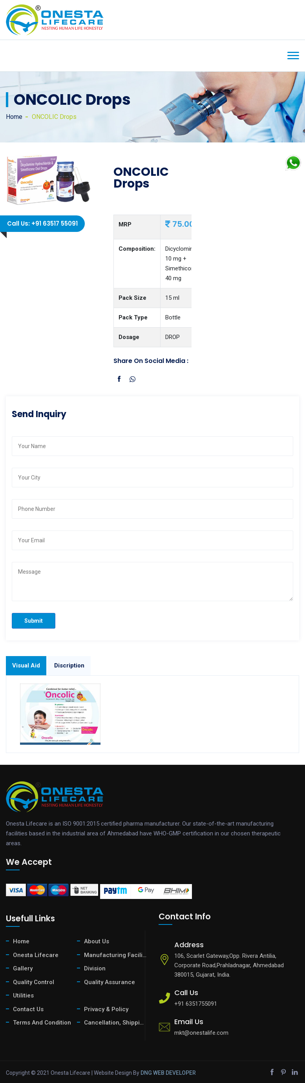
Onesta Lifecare (35, 955)
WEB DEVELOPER (174, 1073)
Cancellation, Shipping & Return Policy (115, 1022)
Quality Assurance (109, 982)
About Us (96, 941)
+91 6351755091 (195, 1003)
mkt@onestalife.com (201, 1032)
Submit (33, 621)
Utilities (23, 995)
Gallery (23, 968)
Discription (69, 665)
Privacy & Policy (106, 1009)
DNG (146, 1073)
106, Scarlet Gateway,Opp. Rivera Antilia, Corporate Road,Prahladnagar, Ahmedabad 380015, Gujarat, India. (229, 965)
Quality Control (33, 982)
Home (14, 116)
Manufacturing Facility (115, 955)
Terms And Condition (42, 1022)
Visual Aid (26, 665)
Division (95, 968)
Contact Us (28, 1009)
